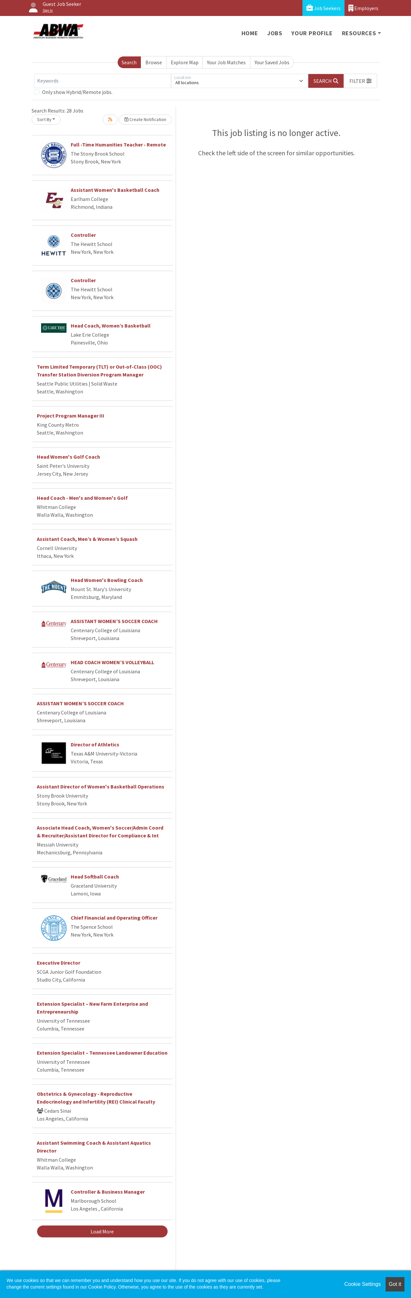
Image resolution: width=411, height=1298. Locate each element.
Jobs (274, 33)
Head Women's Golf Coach (68, 456)
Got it (395, 1284)
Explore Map (184, 62)
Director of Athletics (95, 744)
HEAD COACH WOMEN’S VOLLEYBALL (112, 662)
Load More (102, 1231)
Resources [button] (359, 33)
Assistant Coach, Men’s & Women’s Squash (87, 539)
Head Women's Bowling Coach (107, 580)
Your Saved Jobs (272, 62)
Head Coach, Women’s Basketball (111, 325)
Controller (83, 235)
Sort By (44, 119)
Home (250, 33)
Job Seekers (323, 8)
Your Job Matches (226, 62)
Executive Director (58, 962)
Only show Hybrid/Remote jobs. (77, 92)
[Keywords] (102, 81)
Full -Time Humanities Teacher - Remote (118, 144)
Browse (153, 62)
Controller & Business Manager (108, 1191)
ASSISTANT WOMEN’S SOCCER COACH (114, 621)
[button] (360, 81)
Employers (363, 8)
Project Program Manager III (70, 415)
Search (129, 62)
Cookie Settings (362, 1284)
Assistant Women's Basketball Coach (115, 190)
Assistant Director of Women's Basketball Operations (100, 786)
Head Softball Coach (95, 876)
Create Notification (145, 119)
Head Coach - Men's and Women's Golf (82, 498)
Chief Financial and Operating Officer (114, 917)
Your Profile (312, 33)
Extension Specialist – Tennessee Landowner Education (102, 1052)
